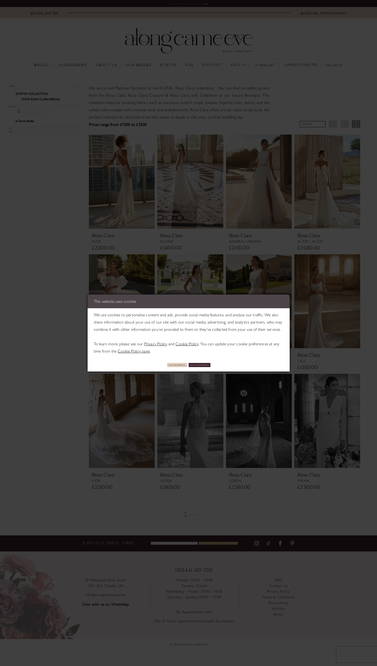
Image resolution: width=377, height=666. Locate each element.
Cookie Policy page (134, 348)
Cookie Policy (186, 341)
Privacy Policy (155, 341)
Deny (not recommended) (222, 365)
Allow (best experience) (155, 365)
